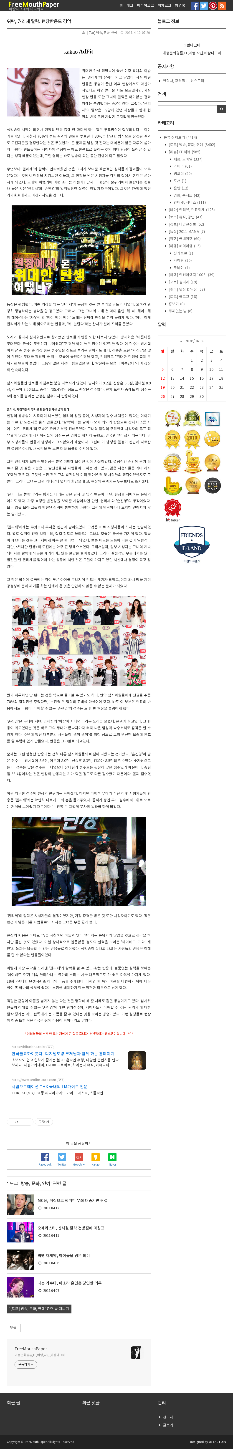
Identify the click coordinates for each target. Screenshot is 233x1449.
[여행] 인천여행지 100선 (191, 275)
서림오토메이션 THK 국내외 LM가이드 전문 (50, 1087)
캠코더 (182, 174)
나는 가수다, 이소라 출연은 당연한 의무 (70, 1283)
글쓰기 (168, 1425)
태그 (130, 6)
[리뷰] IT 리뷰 (184, 152)
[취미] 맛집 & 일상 (186, 290)
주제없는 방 (180, 311)
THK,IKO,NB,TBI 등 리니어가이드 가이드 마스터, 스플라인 (57, 1093)
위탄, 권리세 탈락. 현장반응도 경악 (39, 21)
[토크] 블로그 (182, 297)
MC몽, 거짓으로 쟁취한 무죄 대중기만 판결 (73, 1201)
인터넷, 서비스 (189, 203)
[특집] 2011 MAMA (186, 232)
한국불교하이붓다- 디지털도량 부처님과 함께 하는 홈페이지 (63, 1054)
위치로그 (164, 6)
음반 (180, 188)
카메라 (182, 166)
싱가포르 (183, 253)
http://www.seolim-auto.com (34, 1080)
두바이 (181, 268)
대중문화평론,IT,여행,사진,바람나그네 (40, 1355)
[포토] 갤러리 (182, 282)
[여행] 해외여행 (184, 246)
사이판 (182, 261)
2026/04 (192, 341)
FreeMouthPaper (31, 1349)
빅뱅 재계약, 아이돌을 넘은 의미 (64, 1256)
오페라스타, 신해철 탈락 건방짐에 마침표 (71, 1228)
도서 (179, 181)
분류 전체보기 (180, 138)
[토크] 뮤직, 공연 (185, 217)
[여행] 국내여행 (184, 239)
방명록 (180, 6)
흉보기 (176, 304)
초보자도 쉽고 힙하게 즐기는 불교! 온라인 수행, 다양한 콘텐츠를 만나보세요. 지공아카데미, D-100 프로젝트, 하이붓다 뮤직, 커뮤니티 (65, 1062)
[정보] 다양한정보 (186, 224)
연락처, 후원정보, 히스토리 (183, 81)
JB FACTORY (217, 1442)
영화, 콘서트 (186, 196)
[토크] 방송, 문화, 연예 (102, 33)
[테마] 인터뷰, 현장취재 (191, 210)
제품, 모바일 (188, 159)
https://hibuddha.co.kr (29, 1047)
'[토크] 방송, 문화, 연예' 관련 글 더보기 (39, 1309)
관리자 (168, 1417)
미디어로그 (145, 6)
